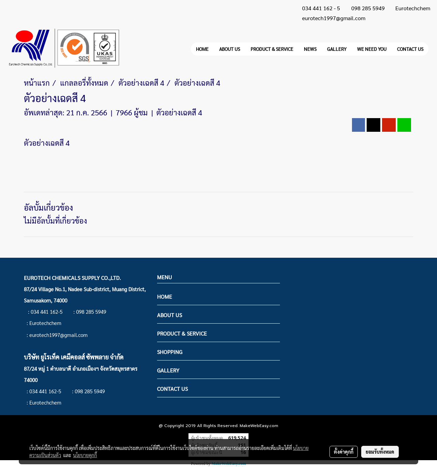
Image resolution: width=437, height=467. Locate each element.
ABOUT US (229, 49)
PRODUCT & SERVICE (272, 49)
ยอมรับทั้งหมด (380, 452)
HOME (202, 49)
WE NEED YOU (371, 49)
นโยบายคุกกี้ (85, 455)
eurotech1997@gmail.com (333, 18)
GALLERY (337, 49)
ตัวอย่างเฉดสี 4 (179, 112)
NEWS (310, 49)
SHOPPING (169, 351)
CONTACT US (410, 49)
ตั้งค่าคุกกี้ (343, 452)
